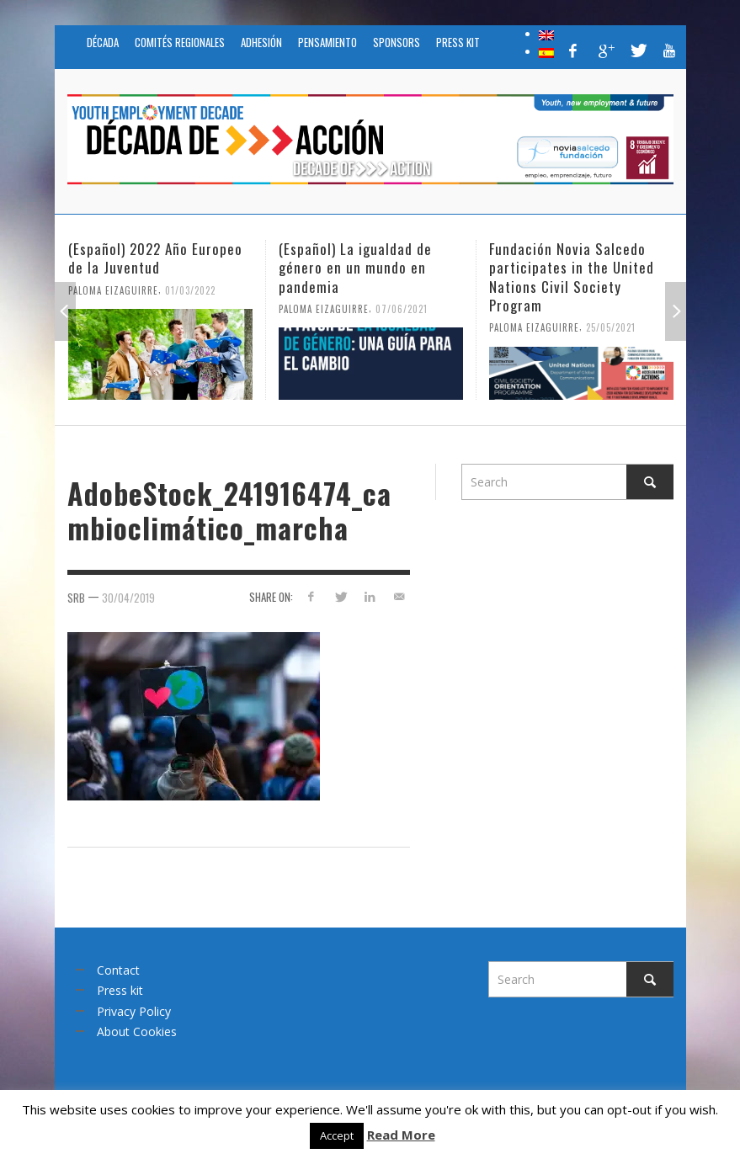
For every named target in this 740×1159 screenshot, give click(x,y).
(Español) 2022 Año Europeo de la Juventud (155, 258)
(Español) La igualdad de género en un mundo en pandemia (355, 267)
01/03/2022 (190, 289)
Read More (401, 1134)
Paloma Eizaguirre (113, 289)
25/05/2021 (611, 327)
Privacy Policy (134, 1011)
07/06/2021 (401, 308)
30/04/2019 (128, 597)
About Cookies (137, 1031)
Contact (118, 970)
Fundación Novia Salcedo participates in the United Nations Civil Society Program (571, 276)
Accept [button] (337, 1135)
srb (76, 597)
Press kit (120, 990)
